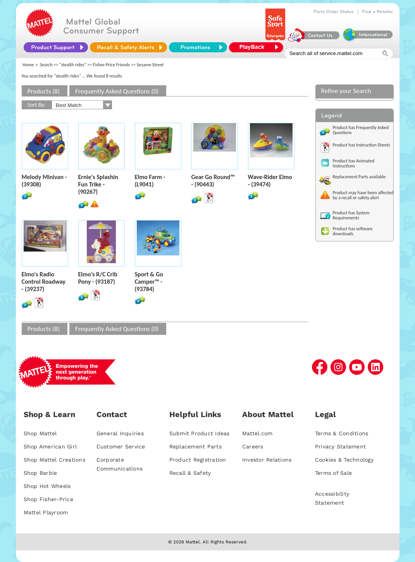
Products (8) (44, 91)
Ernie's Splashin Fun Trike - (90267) (98, 184)
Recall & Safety (190, 473)
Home (28, 64)
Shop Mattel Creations (54, 460)
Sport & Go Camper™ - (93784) (149, 282)
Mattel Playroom (46, 512)
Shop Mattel (40, 433)
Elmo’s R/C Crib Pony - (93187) (97, 278)
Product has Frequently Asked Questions (361, 130)
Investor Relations (267, 460)
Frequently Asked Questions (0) (116, 91)
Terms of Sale (333, 473)
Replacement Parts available (359, 176)
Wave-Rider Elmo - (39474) (270, 180)
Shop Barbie (40, 473)
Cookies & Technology (344, 460)
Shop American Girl (50, 446)
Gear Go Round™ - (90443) (213, 180)
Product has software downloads (353, 231)
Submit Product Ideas (199, 433)
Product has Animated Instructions (354, 163)
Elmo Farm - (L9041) (150, 180)
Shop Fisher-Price (48, 499)
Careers (252, 446)
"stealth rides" (72, 64)
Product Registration (197, 460)
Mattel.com (257, 433)
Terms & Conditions (342, 433)
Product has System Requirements (351, 215)
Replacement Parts (195, 446)
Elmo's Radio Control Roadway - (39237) (43, 282)
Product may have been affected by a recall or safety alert (363, 195)
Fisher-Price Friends (111, 64)
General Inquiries (120, 433)
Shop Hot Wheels (47, 486)
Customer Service (120, 446)
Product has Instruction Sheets (361, 145)
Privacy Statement (340, 446)
